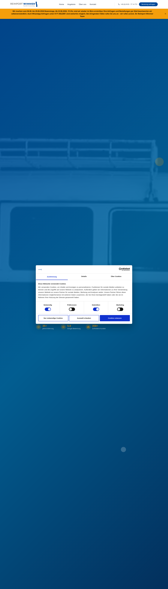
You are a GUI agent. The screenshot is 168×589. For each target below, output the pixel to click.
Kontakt (93, 4)
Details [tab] (84, 276)
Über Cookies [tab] (116, 276)
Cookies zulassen (115, 318)
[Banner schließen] (165, 13)
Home (61, 4)
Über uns (82, 4)
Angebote (71, 4)
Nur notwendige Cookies (53, 318)
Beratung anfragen (148, 4)
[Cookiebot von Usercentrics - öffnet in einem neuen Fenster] (120, 269)
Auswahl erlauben (84, 318)
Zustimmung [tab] (52, 277)
